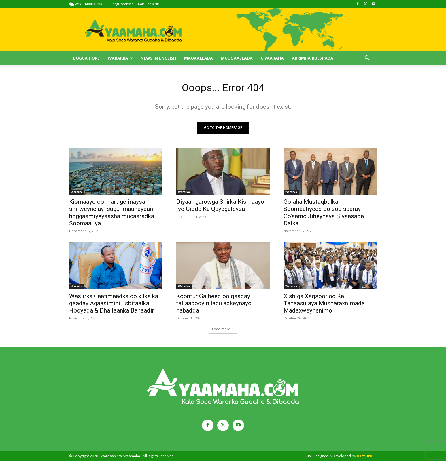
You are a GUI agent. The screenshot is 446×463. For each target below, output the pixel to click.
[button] (367, 58)
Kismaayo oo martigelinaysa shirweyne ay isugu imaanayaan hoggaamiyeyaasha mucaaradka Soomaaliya (111, 214)
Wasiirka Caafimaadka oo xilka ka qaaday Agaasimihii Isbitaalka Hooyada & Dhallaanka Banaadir (113, 305)
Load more (223, 330)
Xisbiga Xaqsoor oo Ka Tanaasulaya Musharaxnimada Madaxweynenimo (324, 305)
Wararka (77, 194)
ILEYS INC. (366, 457)
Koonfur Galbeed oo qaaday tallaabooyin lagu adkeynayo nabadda (214, 305)
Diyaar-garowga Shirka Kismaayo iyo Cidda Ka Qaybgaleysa (220, 207)
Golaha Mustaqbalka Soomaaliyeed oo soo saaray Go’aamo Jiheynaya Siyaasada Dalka (324, 214)
